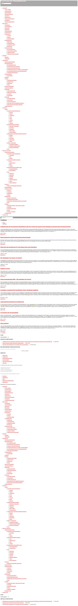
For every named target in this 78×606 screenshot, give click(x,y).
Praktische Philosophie (14, 147)
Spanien (8, 194)
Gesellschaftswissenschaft (12, 199)
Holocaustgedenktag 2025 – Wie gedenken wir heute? (15, 279)
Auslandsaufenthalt (11, 90)
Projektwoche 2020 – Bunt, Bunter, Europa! (15, 205)
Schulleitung (7, 25)
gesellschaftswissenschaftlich (13, 124)
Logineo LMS (5, 214)
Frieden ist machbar (11, 211)
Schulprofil (5, 8)
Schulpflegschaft (8, 40)
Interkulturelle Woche (11, 208)
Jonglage (11, 178)
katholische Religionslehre (14, 146)
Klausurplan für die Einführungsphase (15, 104)
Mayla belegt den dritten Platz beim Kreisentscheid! (15, 237)
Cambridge (11, 155)
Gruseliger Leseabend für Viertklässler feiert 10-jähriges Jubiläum (19, 290)
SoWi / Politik (12, 130)
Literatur (11, 120)
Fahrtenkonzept (8, 187)
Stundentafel (9, 75)
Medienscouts (8, 17)
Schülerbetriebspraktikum (12, 72)
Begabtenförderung (9, 14)
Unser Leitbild (8, 9)
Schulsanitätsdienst (13, 169)
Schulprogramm (8, 11)
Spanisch (11, 123)
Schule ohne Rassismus (9, 18)
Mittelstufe (7, 89)
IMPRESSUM (5, 377)
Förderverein (7, 34)
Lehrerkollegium (8, 26)
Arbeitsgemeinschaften (12, 80)
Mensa (8, 84)
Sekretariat (7, 28)
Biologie (11, 135)
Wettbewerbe (7, 196)
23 (2, 332)
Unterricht (5, 107)
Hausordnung (10, 100)
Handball (11, 176)
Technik (11, 165)
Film (10, 156)
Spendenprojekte (10, 38)
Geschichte (11, 127)
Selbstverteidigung (13, 179)
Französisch (11, 115)
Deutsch (11, 112)
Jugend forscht (12, 162)
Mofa (10, 164)
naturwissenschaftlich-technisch (13, 159)
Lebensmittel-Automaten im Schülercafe (12, 302)
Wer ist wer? (5, 23)
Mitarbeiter (7, 29)
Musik (10, 121)
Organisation (5, 60)
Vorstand (9, 35)
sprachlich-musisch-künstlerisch (13, 110)
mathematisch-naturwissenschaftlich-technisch (16, 133)
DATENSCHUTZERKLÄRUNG (8, 380)
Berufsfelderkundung (11, 65)
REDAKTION (5, 382)
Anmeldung (7, 20)
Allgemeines (9, 41)
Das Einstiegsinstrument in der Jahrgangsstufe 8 (17, 71)
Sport (8, 149)
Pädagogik (11, 129)
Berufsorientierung (9, 63)
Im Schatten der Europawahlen (9, 312)
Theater (11, 158)
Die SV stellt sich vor (11, 49)
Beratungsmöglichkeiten (10, 61)
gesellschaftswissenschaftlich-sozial (14, 167)
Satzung (8, 37)
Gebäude (7, 77)
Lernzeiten (7, 15)
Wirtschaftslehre (12, 132)
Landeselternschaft (11, 44)
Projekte (6, 204)
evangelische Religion (13, 144)
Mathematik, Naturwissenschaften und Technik (16, 201)
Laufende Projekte (11, 52)
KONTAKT (5, 376)
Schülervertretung (8, 47)
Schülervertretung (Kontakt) (12, 54)
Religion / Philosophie (11, 142)
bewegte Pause (10, 81)
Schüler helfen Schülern (12, 50)
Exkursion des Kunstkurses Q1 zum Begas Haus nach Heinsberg (18, 247)
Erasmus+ (7, 184)
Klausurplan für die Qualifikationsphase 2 (15, 103)
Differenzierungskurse (11, 92)
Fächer (6, 109)
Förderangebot (8, 12)
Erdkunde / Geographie (14, 126)
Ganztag (6, 78)
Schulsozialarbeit (8, 31)
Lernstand (9, 94)
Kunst (10, 117)
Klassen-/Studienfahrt (9, 86)
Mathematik (11, 139)
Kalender (7, 57)
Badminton (11, 173)
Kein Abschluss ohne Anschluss (13, 66)
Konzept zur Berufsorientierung (13, 68)
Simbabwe (9, 207)
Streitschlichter (12, 170)
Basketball (11, 175)
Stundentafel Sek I (8, 106)
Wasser (8, 210)
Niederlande (9, 193)
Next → (4, 332)
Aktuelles (4, 55)
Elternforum (9, 46)
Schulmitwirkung (10, 43)
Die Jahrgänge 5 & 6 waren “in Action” (11, 258)
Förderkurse (9, 83)
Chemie (10, 136)
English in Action (5, 268)
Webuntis (5, 363)
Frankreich (9, 191)
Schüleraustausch (8, 188)
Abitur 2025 (5, 355)
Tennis (10, 181)
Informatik (11, 138)
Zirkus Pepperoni (12, 182)
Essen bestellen (6, 359)
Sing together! (4, 323)
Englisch (11, 113)
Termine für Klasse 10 (11, 101)
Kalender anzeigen (25, 350)
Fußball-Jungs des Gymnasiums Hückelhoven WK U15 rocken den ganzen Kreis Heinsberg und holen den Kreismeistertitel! (35, 226)
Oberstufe (7, 97)
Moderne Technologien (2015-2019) (14, 185)
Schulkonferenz (8, 32)
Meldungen (7, 58)
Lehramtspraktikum (9, 87)
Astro (10, 161)
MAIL (4, 379)
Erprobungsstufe (8, 74)
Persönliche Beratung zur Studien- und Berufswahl (17, 69)
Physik (10, 141)
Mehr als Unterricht (7, 150)
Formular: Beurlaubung (7, 361)
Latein (10, 118)
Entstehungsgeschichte (9, 21)
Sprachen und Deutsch (11, 197)
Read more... (3, 234)
